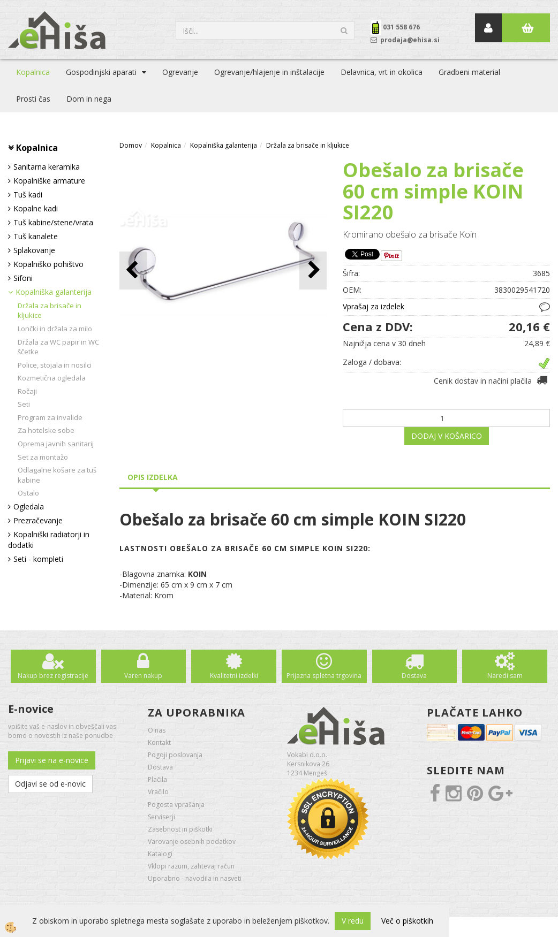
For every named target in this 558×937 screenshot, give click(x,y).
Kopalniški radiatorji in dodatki (48, 539)
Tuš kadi (27, 194)
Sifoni (23, 278)
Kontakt (159, 742)
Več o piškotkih (407, 921)
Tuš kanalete (35, 236)
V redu (353, 921)
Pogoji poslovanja (175, 754)
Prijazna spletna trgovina (323, 675)
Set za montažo (43, 457)
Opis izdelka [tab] (152, 477)
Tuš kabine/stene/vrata (53, 222)
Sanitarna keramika (46, 167)
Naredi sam (505, 675)
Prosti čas (33, 99)
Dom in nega (88, 99)
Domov (130, 145)
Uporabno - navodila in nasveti (195, 878)
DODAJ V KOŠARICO (446, 436)
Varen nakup (143, 675)
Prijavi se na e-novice (51, 760)
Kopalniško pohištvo (48, 264)
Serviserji (161, 816)
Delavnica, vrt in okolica (382, 72)
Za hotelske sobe (46, 430)
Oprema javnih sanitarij (56, 443)
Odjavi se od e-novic (50, 784)
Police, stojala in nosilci (55, 365)
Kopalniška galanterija (54, 292)
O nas (156, 730)
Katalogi (160, 853)
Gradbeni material (469, 72)
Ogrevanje (180, 72)
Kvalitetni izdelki (234, 675)
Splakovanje (34, 250)
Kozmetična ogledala (52, 378)
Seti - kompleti (38, 559)
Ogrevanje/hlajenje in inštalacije (269, 72)
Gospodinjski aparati (101, 72)
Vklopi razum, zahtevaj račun (191, 866)
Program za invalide (50, 417)
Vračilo (158, 791)
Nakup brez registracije (53, 675)
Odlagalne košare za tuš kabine (57, 475)
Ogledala (28, 506)
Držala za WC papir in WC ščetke (58, 347)
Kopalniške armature (49, 181)
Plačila (157, 779)
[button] (313, 271)
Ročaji (27, 391)
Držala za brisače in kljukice (49, 311)
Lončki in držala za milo (55, 328)
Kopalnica (33, 72)
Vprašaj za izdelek (373, 306)
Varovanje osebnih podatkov (192, 841)
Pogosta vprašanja (176, 804)
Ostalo (28, 493)
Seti (24, 404)
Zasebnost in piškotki (180, 829)
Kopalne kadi (35, 208)
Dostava (414, 675)
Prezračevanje (38, 520)
